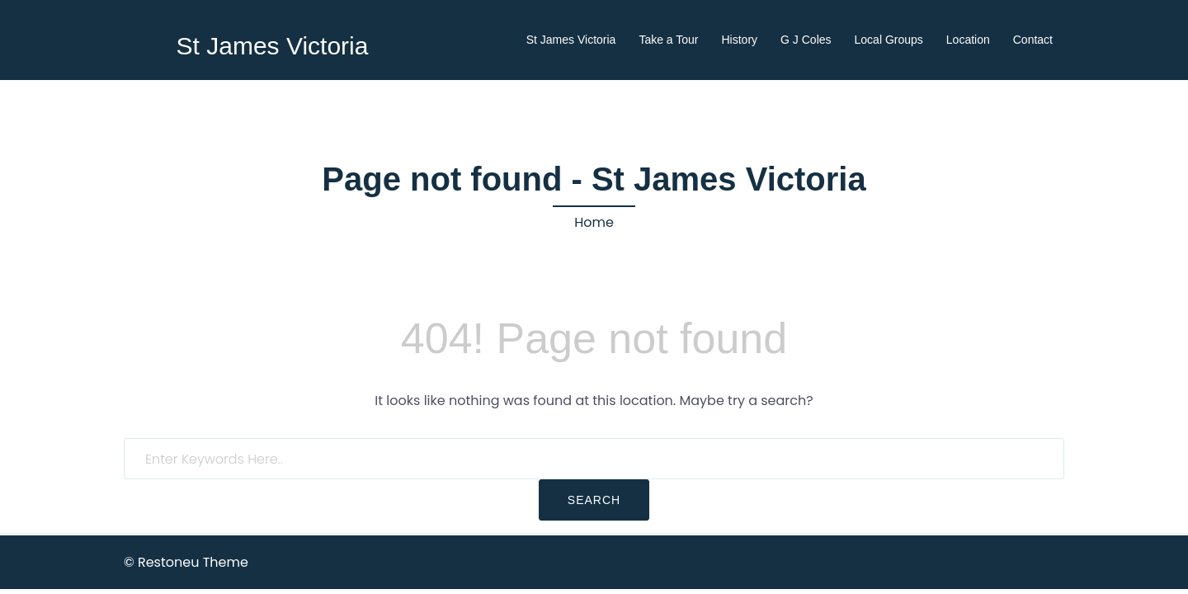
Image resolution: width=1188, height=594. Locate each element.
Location (968, 39)
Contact (1033, 39)
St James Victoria (273, 45)
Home (594, 222)
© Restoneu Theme (186, 562)
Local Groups (889, 39)
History (740, 39)
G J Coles (805, 39)
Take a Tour (668, 39)
